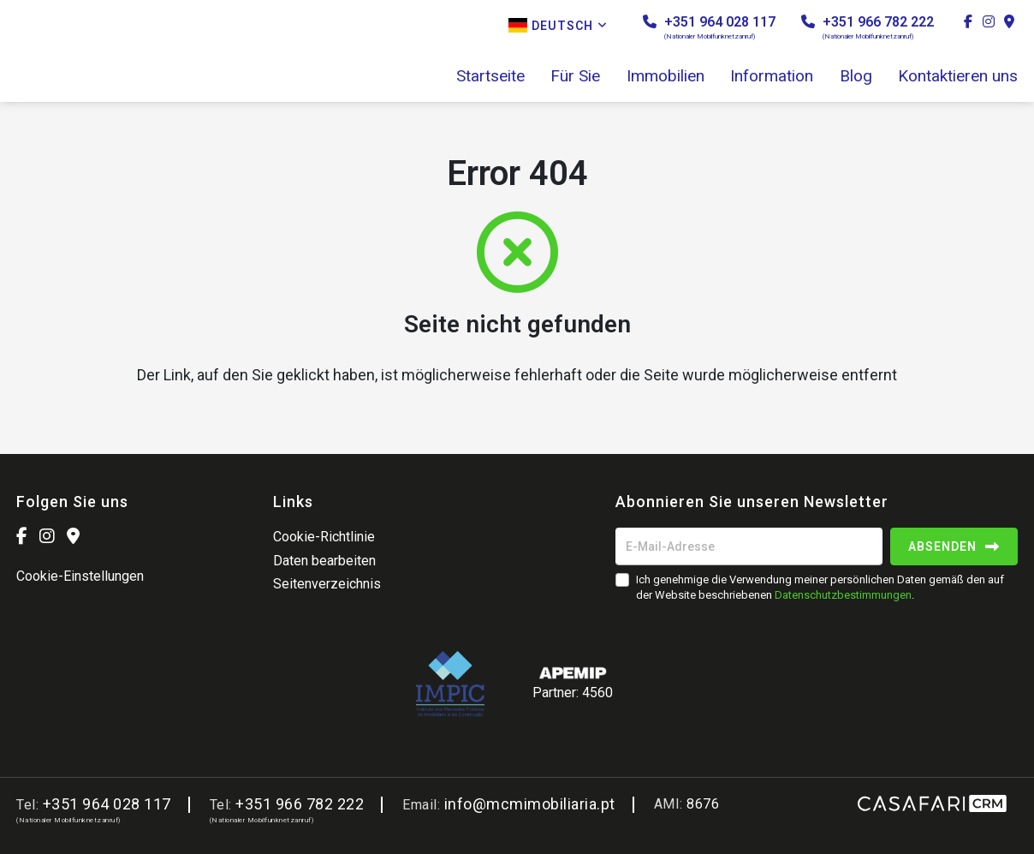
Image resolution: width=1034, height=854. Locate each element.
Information (771, 76)
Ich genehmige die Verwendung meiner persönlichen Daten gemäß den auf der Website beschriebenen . (820, 587)
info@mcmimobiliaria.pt (529, 804)
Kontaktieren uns (958, 76)
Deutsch (558, 25)
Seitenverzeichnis (327, 584)
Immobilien (665, 76)
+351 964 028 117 (709, 27)
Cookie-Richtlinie (324, 537)
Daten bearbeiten (324, 560)
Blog (856, 76)
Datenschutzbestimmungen (843, 594)
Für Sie (575, 76)
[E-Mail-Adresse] (748, 546)
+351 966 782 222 (867, 27)
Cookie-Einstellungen (80, 576)
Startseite (490, 76)
